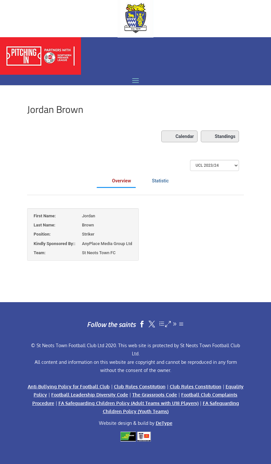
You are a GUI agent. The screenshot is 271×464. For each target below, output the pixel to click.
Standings (219, 136)
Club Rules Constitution (140, 386)
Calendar (179, 136)
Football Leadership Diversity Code (89, 394)
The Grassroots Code (154, 394)
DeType (164, 423)
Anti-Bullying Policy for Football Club (69, 386)
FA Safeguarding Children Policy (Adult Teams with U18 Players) (128, 403)
